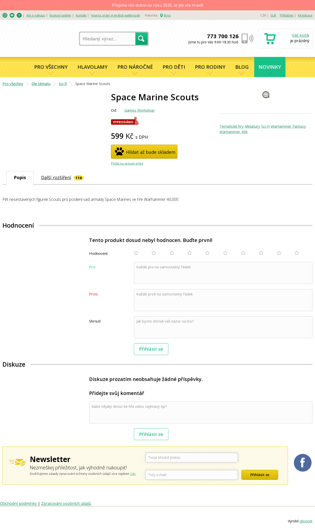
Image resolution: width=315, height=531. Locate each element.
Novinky (270, 67)
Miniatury (252, 126)
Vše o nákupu (35, 15)
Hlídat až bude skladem (150, 152)
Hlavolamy (93, 67)
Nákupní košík (285, 39)
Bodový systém (60, 15)
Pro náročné (135, 67)
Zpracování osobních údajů (66, 503)
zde (133, 473)
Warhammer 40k (234, 131)
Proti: (93, 293)
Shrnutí (95, 321)
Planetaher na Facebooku (303, 463)
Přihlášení (286, 15)
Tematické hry (232, 126)
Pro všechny (51, 67)
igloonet (306, 521)
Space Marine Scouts (92, 83)
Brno (167, 15)
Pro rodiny (210, 67)
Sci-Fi (265, 126)
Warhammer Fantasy (288, 126)
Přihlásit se (151, 349)
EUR (273, 15)
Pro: (92, 266)
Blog (242, 67)
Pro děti (174, 67)
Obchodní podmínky (19, 503)
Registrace (305, 15)
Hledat (141, 39)
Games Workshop (139, 110)
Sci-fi (63, 83)
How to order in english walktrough (115, 15)
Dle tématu (41, 83)
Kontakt (81, 15)
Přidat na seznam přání (127, 163)
